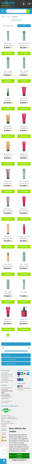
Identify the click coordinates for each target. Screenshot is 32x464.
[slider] (3, 351)
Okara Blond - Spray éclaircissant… (8, 265)
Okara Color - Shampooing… (24, 99)
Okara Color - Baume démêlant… (24, 210)
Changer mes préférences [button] (19, 460)
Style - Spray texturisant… (8, 292)
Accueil (3, 16)
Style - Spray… (24, 292)
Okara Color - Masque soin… (8, 320)
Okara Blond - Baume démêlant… (8, 237)
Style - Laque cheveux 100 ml (8, 44)
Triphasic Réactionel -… (8, 99)
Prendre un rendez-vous (8, 417)
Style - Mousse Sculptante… (24, 72)
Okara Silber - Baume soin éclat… (8, 210)
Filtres (24, 25)
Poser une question (6, 401)
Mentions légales (6, 421)
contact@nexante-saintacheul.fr (6, 397)
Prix (5, 344)
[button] (8, 25)
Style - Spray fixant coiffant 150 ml (24, 44)
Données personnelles (7, 423)
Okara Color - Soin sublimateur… (24, 237)
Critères (6, 355)
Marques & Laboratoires (23, 388)
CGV (2, 420)
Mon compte (5, 402)
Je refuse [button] (19, 457)
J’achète (8, 53)
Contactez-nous (5, 415)
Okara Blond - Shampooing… (8, 127)
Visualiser (24, 108)
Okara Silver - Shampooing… (8, 182)
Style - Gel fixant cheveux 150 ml (24, 182)
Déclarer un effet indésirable (9, 418)
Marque (9, 16)
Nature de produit (9, 359)
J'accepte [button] (19, 454)
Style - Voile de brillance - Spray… (24, 265)
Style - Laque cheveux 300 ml (8, 72)
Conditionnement (9, 364)
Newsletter (20, 389)
